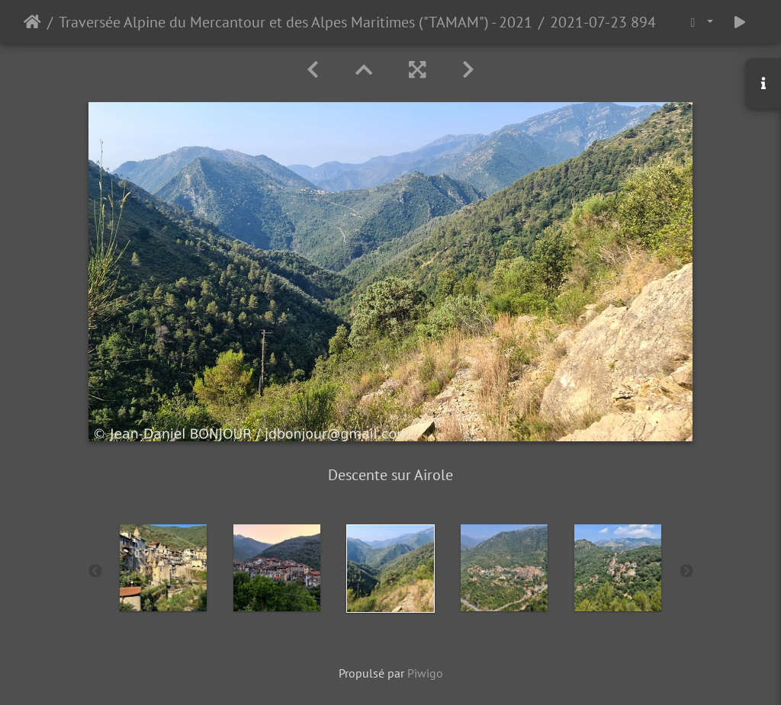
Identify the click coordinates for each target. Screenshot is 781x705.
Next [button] (686, 571)
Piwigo (425, 673)
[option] (163, 568)
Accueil (32, 22)
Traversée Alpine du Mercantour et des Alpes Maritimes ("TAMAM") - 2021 (295, 22)
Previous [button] (95, 571)
